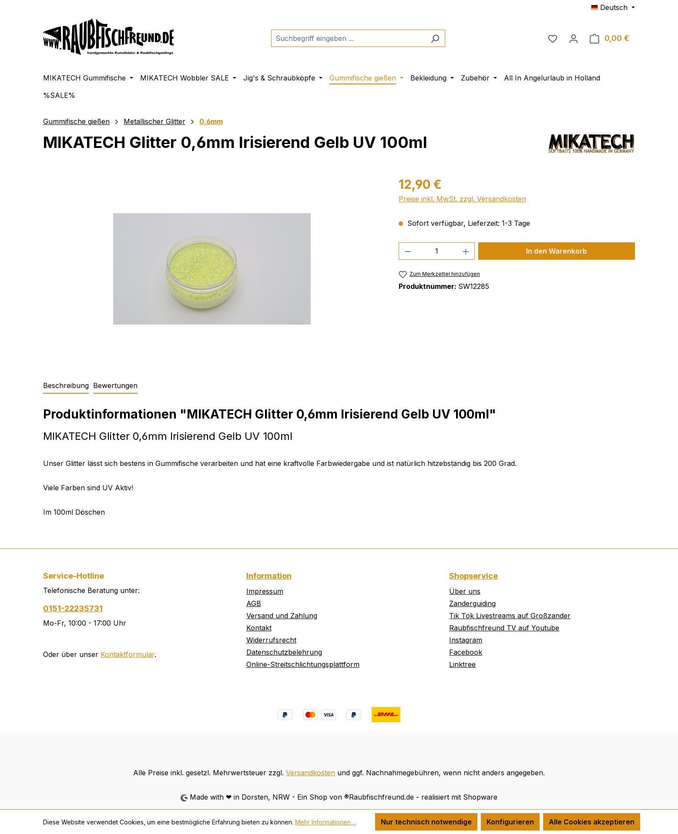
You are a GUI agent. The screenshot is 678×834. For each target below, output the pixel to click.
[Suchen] (435, 38)
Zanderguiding (472, 603)
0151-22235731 (73, 608)
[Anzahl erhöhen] (466, 251)
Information (269, 575)
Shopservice (473, 575)
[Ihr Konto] (573, 38)
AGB (253, 603)
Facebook (465, 652)
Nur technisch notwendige (426, 821)
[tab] (66, 386)
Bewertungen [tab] (115, 385)
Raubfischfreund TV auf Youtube (504, 627)
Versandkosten (310, 772)
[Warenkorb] (609, 38)
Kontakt (259, 627)
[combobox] (348, 38)
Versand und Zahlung (281, 615)
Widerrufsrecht (271, 640)
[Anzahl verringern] (408, 251)
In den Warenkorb (556, 251)
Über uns (464, 591)
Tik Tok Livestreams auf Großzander (510, 615)
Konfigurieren (510, 821)
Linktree (462, 664)
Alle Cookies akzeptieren (591, 821)
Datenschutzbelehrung (284, 652)
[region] (212, 268)
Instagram (465, 640)
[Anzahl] (436, 251)
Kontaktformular (127, 654)
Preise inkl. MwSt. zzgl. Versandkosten (462, 198)
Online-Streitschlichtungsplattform (302, 664)
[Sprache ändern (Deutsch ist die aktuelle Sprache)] (613, 7)
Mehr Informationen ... (325, 822)
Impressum (264, 591)
